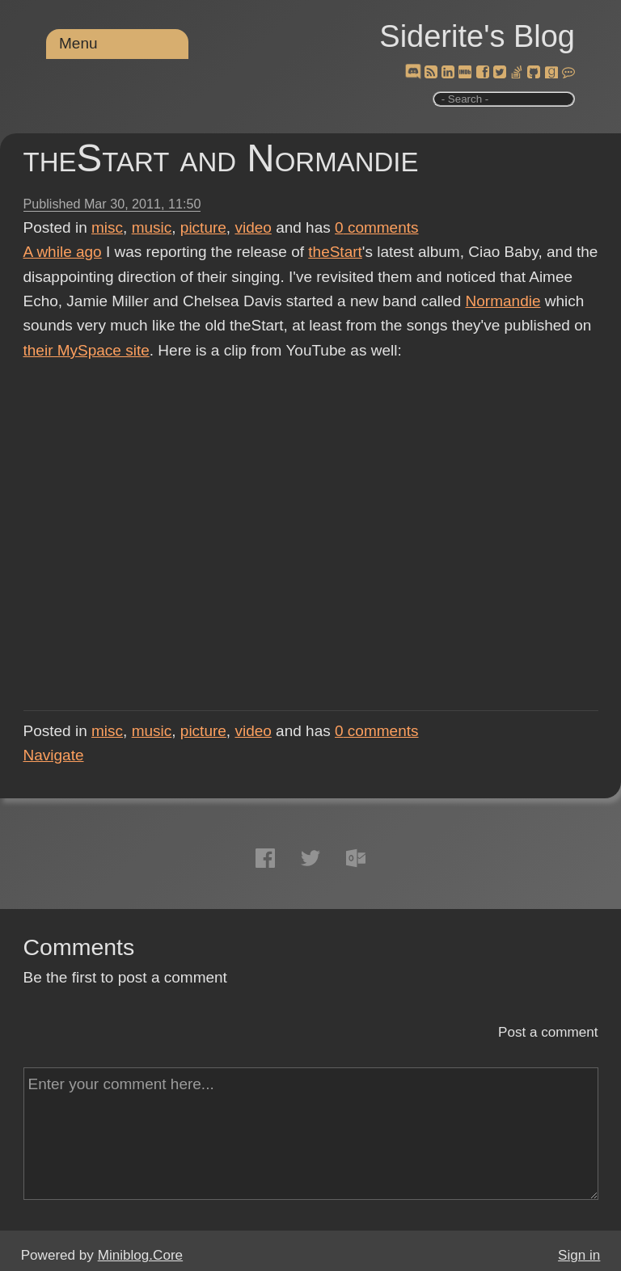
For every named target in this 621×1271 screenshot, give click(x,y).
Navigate (53, 755)
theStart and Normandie (221, 158)
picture (203, 227)
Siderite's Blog (477, 36)
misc (107, 227)
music (152, 227)
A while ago (62, 251)
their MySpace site (86, 350)
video (252, 227)
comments (377, 227)
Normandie (503, 300)
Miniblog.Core (140, 1255)
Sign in (579, 1255)
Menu (78, 43)
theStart (335, 251)
